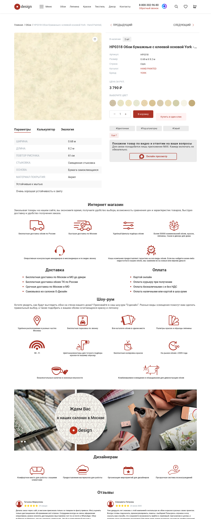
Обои (63, 6)
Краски (87, 6)
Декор (112, 6)
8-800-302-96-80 (149, 5)
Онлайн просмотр (153, 156)
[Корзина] (195, 7)
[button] (183, 442)
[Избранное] (186, 7)
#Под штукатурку (149, 128)
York (143, 73)
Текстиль (100, 6)
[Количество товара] (120, 114)
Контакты (125, 6)
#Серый (176, 128)
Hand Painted (148, 68)
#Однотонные (122, 128)
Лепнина (74, 6)
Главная (18, 25)
